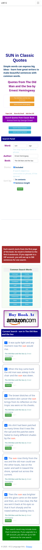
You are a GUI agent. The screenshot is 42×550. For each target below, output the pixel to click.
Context (8, 359)
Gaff (15, 285)
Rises (27, 304)
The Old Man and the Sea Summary (22, 99)
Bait (27, 289)
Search (20, 189)
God (15, 289)
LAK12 (4, 2)
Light (15, 293)
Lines (15, 304)
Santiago (15, 274)
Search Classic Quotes (20, 128)
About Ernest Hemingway (22, 104)
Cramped (27, 285)
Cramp (27, 274)
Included (18, 167)
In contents (19, 179)
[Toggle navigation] (38, 3)
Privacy (29, 546)
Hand (15, 278)
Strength (27, 278)
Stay (27, 300)
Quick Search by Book (20, 132)
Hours (27, 293)
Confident (15, 282)
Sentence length (21, 183)
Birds (15, 300)
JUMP (27, 297)
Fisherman (15, 297)
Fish (27, 282)
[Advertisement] (21, 28)
